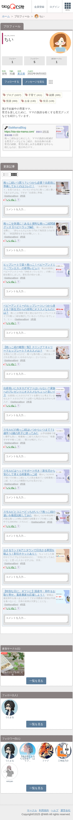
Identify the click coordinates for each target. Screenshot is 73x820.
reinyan (9, 781)
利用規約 (44, 810)
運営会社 (66, 810)
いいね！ (11, 199)
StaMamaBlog (11, 196)
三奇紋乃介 (63, 761)
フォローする (11, 81)
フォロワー (34, 61)
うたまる (9, 717)
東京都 (21, 73)
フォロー (12, 61)
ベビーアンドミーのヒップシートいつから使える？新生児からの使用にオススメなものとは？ (29, 309)
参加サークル (56, 61)
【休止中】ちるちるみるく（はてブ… (27, 758)
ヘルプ (54, 810)
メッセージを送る (34, 81)
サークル (32, 810)
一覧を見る (36, 680)
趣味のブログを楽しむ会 (12, 673)
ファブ (45, 761)
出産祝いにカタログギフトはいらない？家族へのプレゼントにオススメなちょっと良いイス (29, 392)
